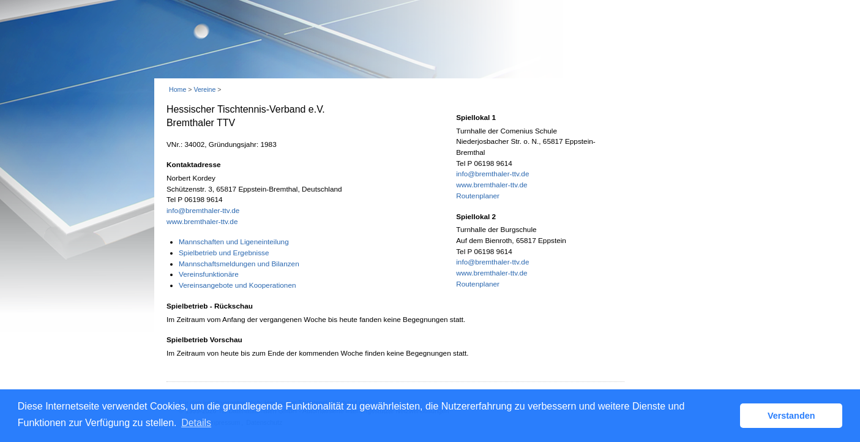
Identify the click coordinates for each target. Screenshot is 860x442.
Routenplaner (477, 196)
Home (177, 89)
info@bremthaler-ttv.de (202, 210)
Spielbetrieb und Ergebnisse (224, 253)
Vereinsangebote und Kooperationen (237, 285)
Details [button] (196, 423)
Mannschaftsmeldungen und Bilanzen (239, 264)
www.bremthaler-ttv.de (201, 221)
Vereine (204, 89)
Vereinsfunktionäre (209, 274)
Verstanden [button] (791, 416)
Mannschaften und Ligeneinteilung (234, 242)
